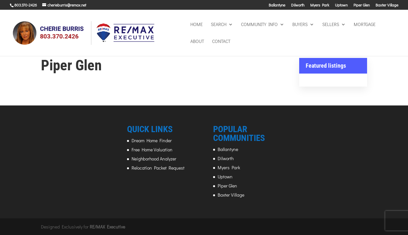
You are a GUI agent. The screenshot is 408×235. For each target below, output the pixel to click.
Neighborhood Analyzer (154, 159)
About (197, 41)
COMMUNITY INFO (259, 24)
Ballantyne (277, 5)
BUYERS (300, 24)
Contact (221, 41)
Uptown (341, 5)
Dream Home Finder (152, 140)
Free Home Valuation (152, 149)
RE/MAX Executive (107, 227)
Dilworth (297, 5)
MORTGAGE (365, 24)
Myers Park (319, 5)
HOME (196, 24)
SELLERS (330, 24)
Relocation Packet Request (158, 168)
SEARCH (218, 24)
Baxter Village (387, 5)
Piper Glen (361, 5)
